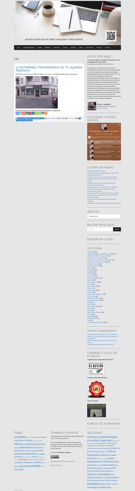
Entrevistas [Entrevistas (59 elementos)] (92, 458)
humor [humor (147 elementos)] (40, 450)
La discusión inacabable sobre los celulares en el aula (104, 203)
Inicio (18, 47)
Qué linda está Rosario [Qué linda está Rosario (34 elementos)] (102, 480)
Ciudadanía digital (28, 47)
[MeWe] (33, 113)
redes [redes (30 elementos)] (16, 462)
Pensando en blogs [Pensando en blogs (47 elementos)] (103, 477)
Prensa (89, 310)
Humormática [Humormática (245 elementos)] (109, 465)
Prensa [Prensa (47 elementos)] (90, 480)
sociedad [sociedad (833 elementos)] (35, 465)
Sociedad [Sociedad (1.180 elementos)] (92, 483)
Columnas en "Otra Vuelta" (95, 258)
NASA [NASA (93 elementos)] (34, 457)
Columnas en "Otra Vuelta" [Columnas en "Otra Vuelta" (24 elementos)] (107, 443)
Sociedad (90, 316)
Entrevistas (89, 47)
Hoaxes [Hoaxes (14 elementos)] (98, 465)
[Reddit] (23, 113)
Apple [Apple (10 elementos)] (27, 437)
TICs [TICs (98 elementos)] (16, 469)
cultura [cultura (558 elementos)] (18, 443)
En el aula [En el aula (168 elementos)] (111, 455)
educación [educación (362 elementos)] (25, 447)
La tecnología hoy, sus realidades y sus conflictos (102, 187)
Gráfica (81, 47)
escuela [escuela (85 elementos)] (34, 448)
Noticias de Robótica (93, 298)
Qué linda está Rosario (94, 312)
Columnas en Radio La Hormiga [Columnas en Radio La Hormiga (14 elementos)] (98, 448)
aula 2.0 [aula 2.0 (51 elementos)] (34, 437)
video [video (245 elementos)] (21, 469)
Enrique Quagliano (51, 118)
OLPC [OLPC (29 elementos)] (112, 474)
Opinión (89, 304)
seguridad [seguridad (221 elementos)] (24, 466)
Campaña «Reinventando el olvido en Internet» (102, 334)
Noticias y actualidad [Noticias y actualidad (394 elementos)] (98, 474)
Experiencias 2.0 (92, 282)
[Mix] (36, 113)
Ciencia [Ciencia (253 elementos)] (28, 440)
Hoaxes (89, 288)
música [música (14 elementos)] (30, 457)
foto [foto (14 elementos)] (24, 451)
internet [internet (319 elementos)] (31, 453)
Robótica (48, 47)
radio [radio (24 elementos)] (40, 459)
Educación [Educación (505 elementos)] (93, 454)
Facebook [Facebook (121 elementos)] (18, 450)
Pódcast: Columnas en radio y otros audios (100, 344)
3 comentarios (71, 118)
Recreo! (89, 314)
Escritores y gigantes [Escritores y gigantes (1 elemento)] (102, 458)
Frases (89, 284)
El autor (107, 47)
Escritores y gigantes (93, 278)
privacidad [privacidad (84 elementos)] (22, 459)
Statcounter (65, 461)
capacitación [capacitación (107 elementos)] (19, 440)
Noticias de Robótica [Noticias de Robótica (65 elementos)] (104, 471)
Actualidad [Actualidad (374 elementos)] (20, 437)
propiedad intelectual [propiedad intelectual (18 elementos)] (33, 459)
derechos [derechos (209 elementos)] (31, 444)
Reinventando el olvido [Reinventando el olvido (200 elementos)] (29, 462)
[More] (45, 113)
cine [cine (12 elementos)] (34, 440)
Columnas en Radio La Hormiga (97, 262)
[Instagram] (42, 113)
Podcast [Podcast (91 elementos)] (115, 477)
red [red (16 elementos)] (43, 459)
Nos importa (91, 296)
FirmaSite (20, 490)
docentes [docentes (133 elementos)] (41, 444)
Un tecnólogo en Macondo (95, 322)
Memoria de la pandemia (95, 294)
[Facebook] (17, 113)
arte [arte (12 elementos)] (30, 437)
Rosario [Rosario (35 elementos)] (16, 466)
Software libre (91, 318)
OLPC (89, 302)
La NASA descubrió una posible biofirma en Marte (103, 193)
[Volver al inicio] (56, 465)
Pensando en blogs (93, 306)
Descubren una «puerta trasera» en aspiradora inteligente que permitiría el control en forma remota (102, 179)
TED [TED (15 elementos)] (112, 484)
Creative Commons (93, 266)
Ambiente (56, 47)
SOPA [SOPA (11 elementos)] (42, 466)
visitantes (72, 461)
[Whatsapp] (39, 113)
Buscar (117, 229)
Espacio (65, 47)
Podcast (89, 308)
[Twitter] (20, 113)
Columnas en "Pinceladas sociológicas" (99, 260)
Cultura (89, 268)
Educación (90, 270)
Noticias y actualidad (93, 300)
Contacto (99, 47)
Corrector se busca (93, 264)
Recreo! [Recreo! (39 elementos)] (115, 480)
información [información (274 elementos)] (20, 453)
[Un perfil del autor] (102, 108)
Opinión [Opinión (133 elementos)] (91, 477)
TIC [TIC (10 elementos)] (44, 466)
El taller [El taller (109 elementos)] (102, 455)
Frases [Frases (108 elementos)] (28, 451)
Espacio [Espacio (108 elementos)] (110, 458)
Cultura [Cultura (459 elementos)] (112, 451)
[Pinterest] (29, 113)
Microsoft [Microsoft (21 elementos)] (25, 457)
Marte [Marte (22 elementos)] (37, 454)
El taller (89, 272)
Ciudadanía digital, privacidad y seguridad (100, 254)
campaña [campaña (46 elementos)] (43, 437)
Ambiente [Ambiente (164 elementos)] (92, 437)
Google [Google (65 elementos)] (34, 451)
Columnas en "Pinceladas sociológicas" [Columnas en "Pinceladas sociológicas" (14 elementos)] (101, 445)
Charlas (39, 47)
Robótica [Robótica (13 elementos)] (43, 462)
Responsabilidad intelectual (96, 171)
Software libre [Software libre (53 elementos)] (104, 484)
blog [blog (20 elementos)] (38, 437)
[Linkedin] (26, 113)
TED (88, 320)
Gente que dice (92, 286)
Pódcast (73, 47)
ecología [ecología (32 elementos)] (17, 447)
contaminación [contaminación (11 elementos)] (38, 440)
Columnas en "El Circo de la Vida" (97, 256)
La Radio (90, 292)
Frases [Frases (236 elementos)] (109, 461)
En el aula (90, 274)
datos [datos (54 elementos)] (25, 444)
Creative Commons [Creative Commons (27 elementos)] (100, 451)
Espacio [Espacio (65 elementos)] (41, 447)
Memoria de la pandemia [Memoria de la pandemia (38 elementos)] (102, 468)
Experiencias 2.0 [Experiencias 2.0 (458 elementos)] (96, 461)
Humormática (91, 290)
